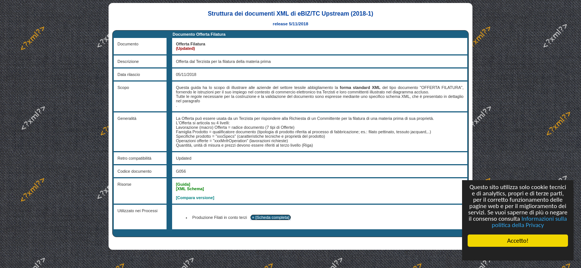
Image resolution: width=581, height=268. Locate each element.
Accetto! (518, 241)
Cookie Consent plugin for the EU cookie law (517, 253)
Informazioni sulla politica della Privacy (529, 222)
